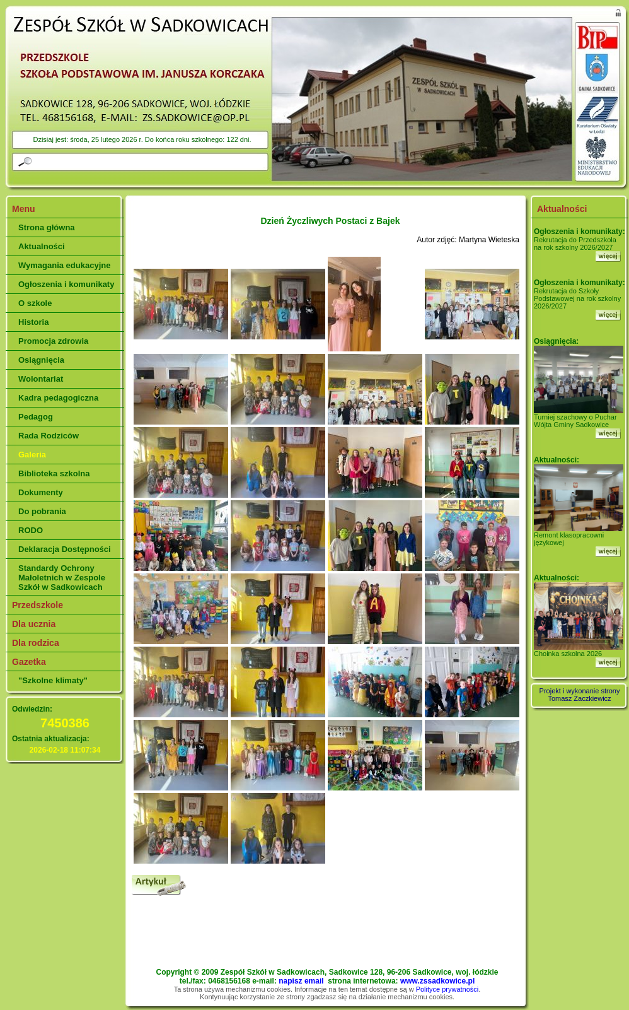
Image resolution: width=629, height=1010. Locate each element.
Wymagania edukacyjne (64, 265)
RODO (30, 530)
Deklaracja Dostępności (64, 549)
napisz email (301, 981)
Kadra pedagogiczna (58, 397)
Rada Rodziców (48, 435)
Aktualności (41, 246)
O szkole (35, 303)
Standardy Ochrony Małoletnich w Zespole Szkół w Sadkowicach (61, 577)
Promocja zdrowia (53, 341)
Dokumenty (40, 492)
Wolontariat (40, 379)
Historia (33, 322)
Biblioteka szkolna (53, 473)
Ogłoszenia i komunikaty (66, 284)
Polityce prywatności (447, 989)
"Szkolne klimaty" (53, 680)
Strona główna (46, 227)
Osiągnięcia (41, 360)
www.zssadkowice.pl (437, 981)
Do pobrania (42, 511)
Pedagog (35, 416)
